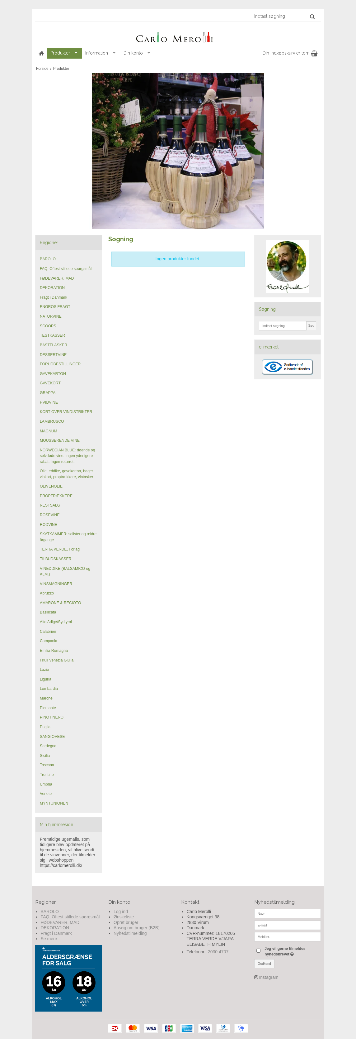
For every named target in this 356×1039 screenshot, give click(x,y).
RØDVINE (48, 524)
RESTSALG (50, 505)
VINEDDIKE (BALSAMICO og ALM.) (65, 571)
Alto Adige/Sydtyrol (56, 622)
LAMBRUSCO (52, 421)
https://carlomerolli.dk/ (61, 865)
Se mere (49, 938)
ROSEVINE (49, 515)
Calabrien (48, 631)
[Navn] (287, 913)
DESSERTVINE (53, 355)
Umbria (46, 784)
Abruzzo (47, 593)
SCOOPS (48, 326)
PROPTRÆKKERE (56, 496)
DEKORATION (52, 288)
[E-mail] (287, 924)
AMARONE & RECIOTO (60, 603)
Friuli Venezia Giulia (56, 660)
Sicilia (45, 755)
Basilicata (48, 612)
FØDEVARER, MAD (57, 278)
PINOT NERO (51, 717)
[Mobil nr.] (287, 936)
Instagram (268, 977)
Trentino (47, 774)
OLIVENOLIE (51, 486)
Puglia (45, 727)
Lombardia (49, 688)
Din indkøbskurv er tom (290, 53)
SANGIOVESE (52, 736)
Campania (48, 641)
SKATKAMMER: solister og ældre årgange (68, 537)
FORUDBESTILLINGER (60, 364)
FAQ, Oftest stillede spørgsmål (65, 269)
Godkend (264, 963)
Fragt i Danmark (53, 297)
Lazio (44, 669)
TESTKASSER (52, 335)
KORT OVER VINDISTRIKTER (66, 412)
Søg (311, 325)
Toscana (47, 765)
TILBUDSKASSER (55, 559)
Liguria (45, 679)
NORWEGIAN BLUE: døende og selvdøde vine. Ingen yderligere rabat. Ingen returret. (67, 456)
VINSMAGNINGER (56, 584)
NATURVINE (51, 316)
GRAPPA (47, 393)
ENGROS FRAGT (55, 307)
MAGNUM (48, 431)
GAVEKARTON (53, 374)
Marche (46, 698)
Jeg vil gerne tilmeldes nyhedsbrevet (292, 951)
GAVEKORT (50, 383)
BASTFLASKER (53, 345)
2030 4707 (218, 951)
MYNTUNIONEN (54, 803)
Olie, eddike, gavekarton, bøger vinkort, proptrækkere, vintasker (66, 474)
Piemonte (48, 708)
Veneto (46, 793)
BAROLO (48, 259)
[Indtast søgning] (284, 16)
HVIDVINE (49, 402)
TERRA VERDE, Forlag (60, 549)
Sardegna (48, 746)
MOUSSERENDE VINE (60, 440)
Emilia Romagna (54, 650)
